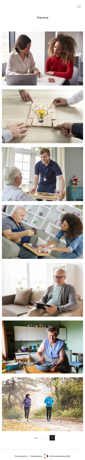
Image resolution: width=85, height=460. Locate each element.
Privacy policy (21, 456)
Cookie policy (36, 456)
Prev (36, 438)
